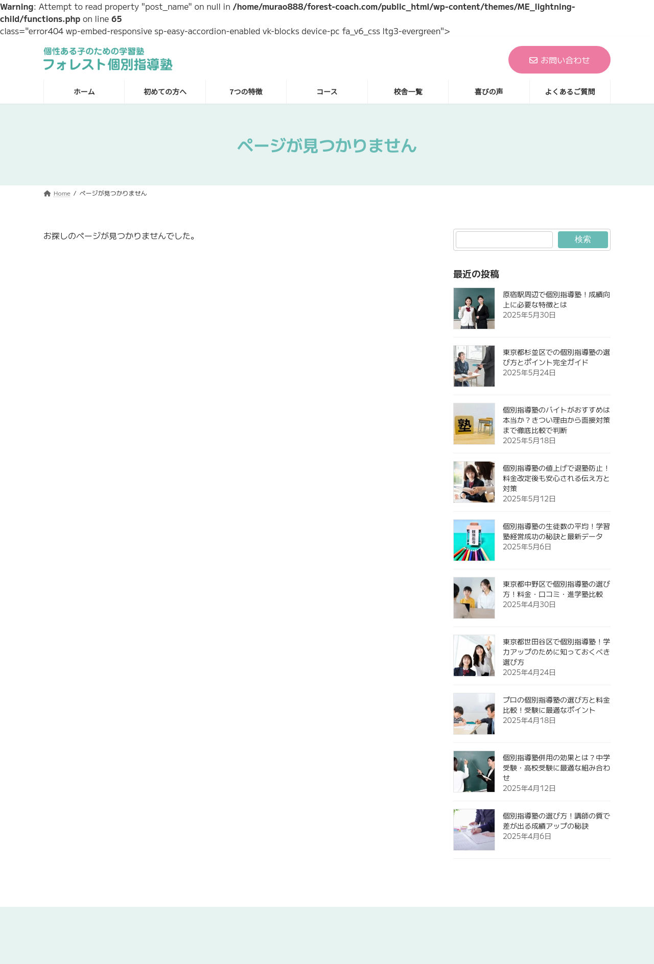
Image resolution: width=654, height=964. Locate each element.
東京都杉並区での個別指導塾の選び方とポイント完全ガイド (556, 357)
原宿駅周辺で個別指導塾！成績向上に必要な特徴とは (556, 299)
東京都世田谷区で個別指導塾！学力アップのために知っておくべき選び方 (556, 651)
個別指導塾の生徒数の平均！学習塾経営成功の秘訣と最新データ (556, 531)
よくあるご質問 (492, 917)
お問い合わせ (559, 60)
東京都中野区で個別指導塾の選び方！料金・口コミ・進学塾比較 (556, 589)
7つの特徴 (269, 917)
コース (322, 917)
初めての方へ (205, 917)
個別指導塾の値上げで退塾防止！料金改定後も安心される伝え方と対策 (556, 478)
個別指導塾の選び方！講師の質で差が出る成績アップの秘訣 (556, 820)
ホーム (147, 917)
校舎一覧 (372, 917)
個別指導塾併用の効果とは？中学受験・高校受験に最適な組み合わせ (556, 767)
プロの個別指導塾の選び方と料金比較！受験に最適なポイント (556, 704)
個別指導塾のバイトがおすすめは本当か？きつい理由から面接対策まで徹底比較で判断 (556, 419)
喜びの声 (426, 917)
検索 (583, 239)
